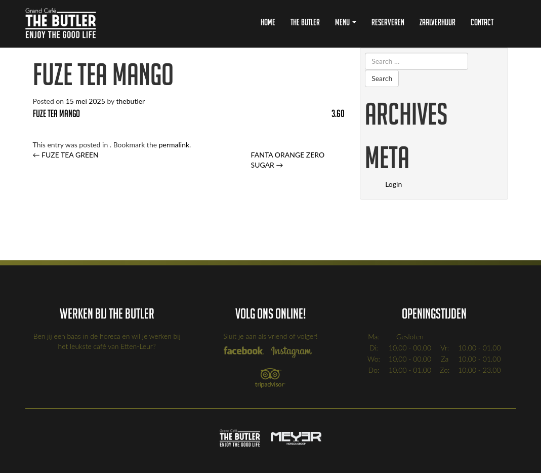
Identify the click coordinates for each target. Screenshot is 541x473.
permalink (174, 144)
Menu (345, 22)
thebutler (130, 101)
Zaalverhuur (437, 22)
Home (268, 22)
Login (393, 184)
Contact (482, 22)
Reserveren (387, 22)
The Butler (305, 22)
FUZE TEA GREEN (66, 154)
